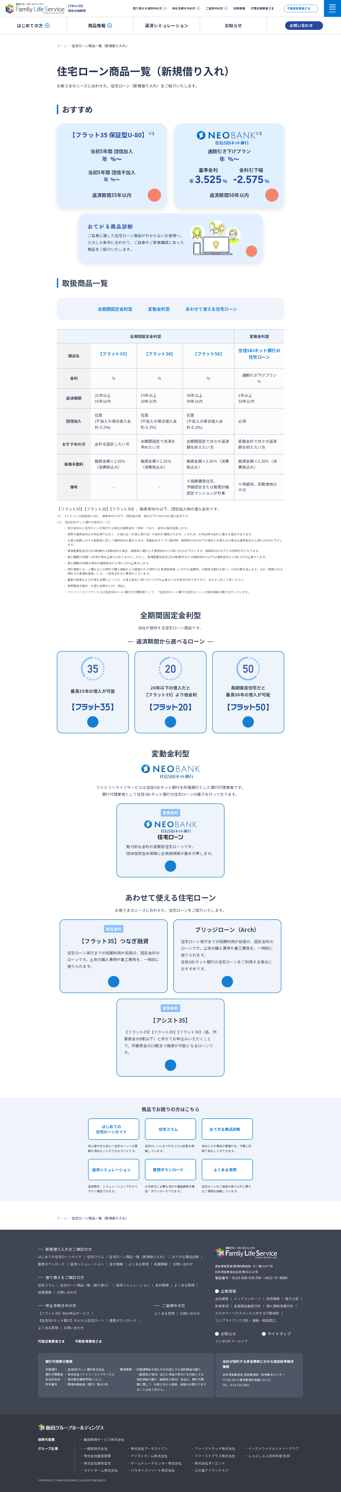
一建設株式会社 (96, 1448)
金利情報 (116, 1264)
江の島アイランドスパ (211, 1470)
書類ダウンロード (168, 1176)
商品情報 (100, 25)
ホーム (62, 45)
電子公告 (292, 1298)
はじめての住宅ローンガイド (111, 1135)
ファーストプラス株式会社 (215, 1456)
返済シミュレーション (166, 25)
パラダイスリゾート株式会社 (153, 1470)
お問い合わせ (301, 25)
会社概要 (222, 1298)
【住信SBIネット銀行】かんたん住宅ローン (71, 1320)
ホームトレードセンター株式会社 (156, 1463)
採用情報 (239, 8)
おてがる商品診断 (225, 1135)
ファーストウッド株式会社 (215, 1448)
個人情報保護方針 (280, 1306)
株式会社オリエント (210, 1463)
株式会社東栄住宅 (97, 1463)
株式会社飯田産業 (97, 1456)
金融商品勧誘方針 (247, 1306)
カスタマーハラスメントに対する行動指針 (247, 1313)
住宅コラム (168, 1135)
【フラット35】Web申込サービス (64, 1313)
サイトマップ (279, 1333)
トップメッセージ (247, 1298)
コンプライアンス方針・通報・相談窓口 (245, 1320)
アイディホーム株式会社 (149, 1456)
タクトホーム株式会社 (101, 1470)
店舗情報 (160, 1264)
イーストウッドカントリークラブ (273, 1448)
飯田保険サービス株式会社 (104, 1439)
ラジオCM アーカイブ (231, 1341)
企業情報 (228, 1291)
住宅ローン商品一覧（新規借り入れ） (137, 1257)
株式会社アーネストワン (149, 1448)
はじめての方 (33, 25)
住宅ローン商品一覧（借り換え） (85, 1285)
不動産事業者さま (298, 8)
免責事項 (222, 1306)
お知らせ (233, 25)
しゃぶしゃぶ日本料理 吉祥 (269, 1456)
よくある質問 (225, 1176)
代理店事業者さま (262, 8)
